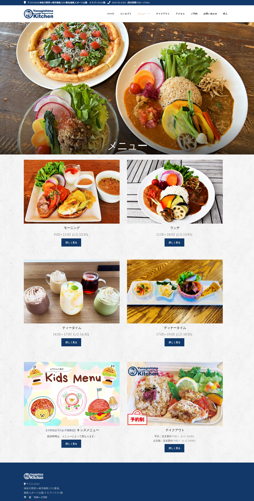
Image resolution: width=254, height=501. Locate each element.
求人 (225, 13)
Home (110, 13)
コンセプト (126, 13)
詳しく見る (71, 242)
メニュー (142, 13)
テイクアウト (163, 13)
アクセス (180, 13)
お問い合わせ (210, 13)
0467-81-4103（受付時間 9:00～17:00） (129, 2)
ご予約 (194, 13)
